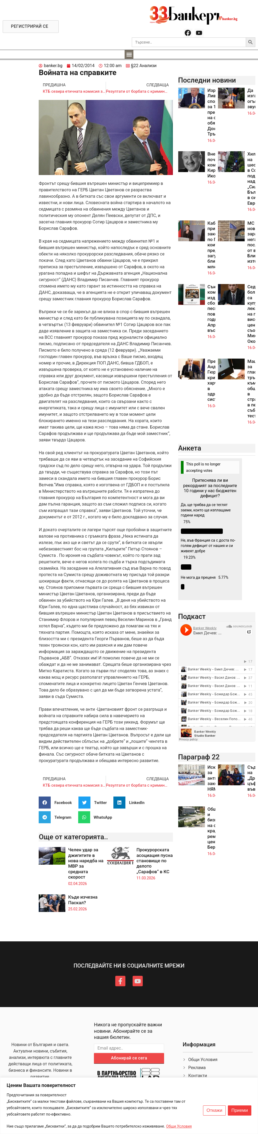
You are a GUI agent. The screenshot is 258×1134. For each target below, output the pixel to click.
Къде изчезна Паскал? (82, 899)
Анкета (189, 448)
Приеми (239, 1110)
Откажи (214, 1110)
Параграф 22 (199, 757)
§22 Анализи (144, 65)
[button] (129, 54)
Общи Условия (179, 1126)
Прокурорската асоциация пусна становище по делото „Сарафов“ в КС (154, 860)
